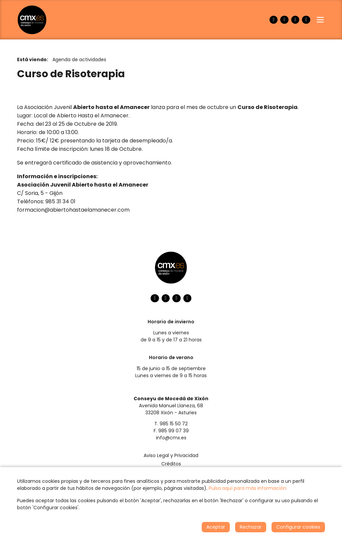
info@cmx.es (171, 437)
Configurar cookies (298, 527)
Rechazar (251, 527)
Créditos (171, 463)
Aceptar (215, 527)
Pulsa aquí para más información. (248, 488)
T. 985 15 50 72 (171, 423)
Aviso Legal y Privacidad (171, 455)
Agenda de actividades (79, 59)
